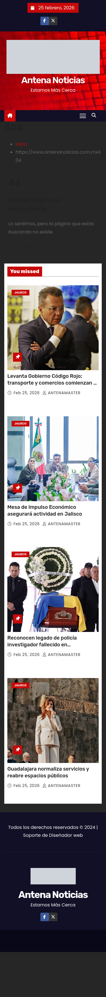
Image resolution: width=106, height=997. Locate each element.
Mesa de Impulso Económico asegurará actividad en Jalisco (44, 510)
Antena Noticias (53, 80)
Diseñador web (66, 835)
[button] (95, 115)
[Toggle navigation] (83, 116)
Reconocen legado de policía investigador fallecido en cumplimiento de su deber (42, 645)
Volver (25, 247)
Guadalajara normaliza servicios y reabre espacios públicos (48, 772)
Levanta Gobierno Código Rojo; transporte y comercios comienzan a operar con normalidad (51, 383)
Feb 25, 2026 (27, 393)
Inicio (21, 144)
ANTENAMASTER (61, 393)
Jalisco (20, 292)
